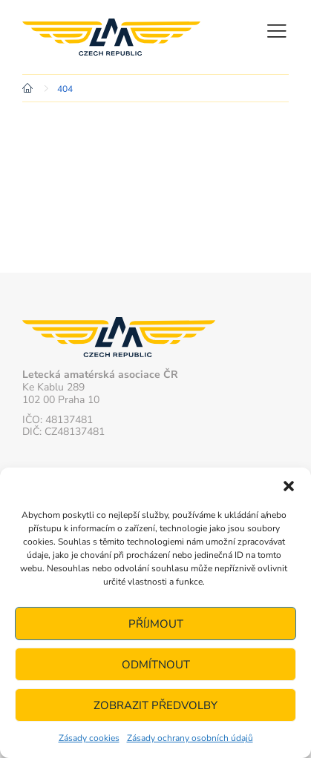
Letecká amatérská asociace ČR (111, 37)
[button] (288, 486)
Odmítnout (156, 664)
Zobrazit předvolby (155, 705)
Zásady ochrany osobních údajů (190, 738)
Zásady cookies (89, 738)
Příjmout (155, 623)
